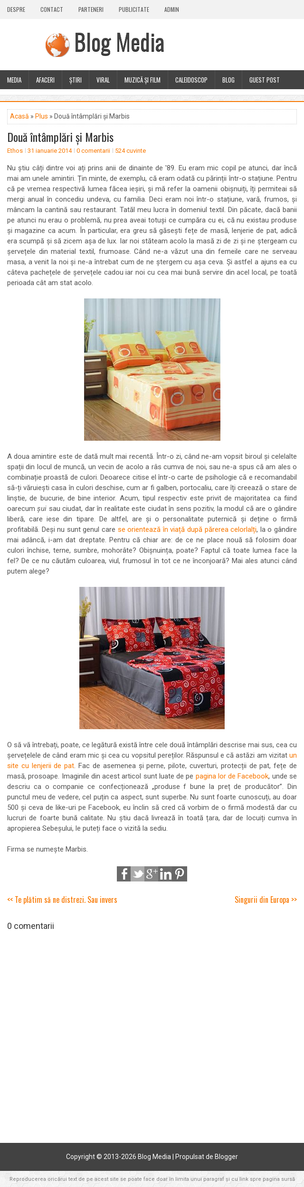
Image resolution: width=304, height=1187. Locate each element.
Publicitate (134, 9)
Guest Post (264, 79)
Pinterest (179, 873)
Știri (75, 79)
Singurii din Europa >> (266, 899)
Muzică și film (142, 79)
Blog (228, 79)
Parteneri (91, 9)
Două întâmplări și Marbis (60, 136)
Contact (51, 9)
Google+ (152, 873)
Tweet (138, 873)
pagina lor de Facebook (232, 776)
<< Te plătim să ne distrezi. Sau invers (62, 899)
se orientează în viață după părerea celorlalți (187, 529)
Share (124, 873)
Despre (16, 9)
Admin (171, 9)
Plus (41, 116)
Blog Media (119, 41)
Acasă (19, 116)
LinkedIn (165, 873)
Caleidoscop (191, 79)
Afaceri (45, 79)
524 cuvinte (130, 150)
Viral (103, 79)
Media (14, 79)
